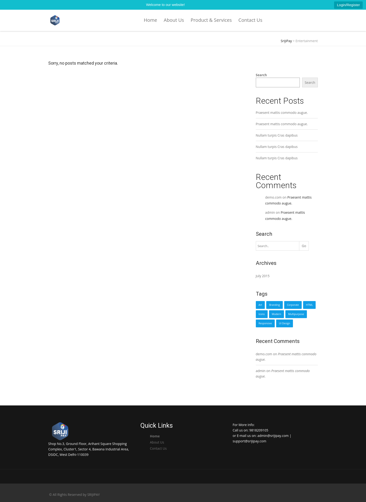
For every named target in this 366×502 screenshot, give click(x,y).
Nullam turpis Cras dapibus (277, 135)
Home (150, 20)
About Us (174, 20)
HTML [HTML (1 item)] (309, 305)
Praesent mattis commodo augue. (282, 112)
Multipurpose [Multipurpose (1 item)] (296, 314)
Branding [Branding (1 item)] (274, 305)
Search (261, 75)
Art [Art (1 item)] (260, 305)
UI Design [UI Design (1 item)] (284, 323)
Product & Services (211, 20)
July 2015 (263, 276)
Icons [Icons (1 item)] (262, 314)
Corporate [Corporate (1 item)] (293, 305)
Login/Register (348, 5)
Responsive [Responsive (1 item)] (265, 323)
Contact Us (250, 20)
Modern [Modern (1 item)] (276, 314)
